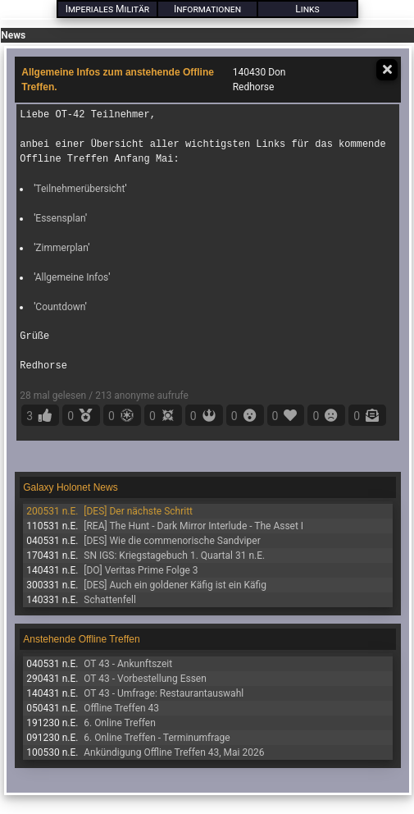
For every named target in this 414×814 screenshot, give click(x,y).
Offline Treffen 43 (121, 708)
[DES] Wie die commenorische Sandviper (172, 540)
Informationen (207, 9)
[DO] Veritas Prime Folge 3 (141, 570)
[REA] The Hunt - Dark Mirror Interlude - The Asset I (193, 526)
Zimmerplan (61, 248)
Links (307, 9)
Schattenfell (110, 600)
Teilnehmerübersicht (80, 188)
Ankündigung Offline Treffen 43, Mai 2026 (174, 752)
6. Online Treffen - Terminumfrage (157, 737)
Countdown (59, 307)
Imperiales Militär (108, 9)
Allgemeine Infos (72, 277)
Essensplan (60, 218)
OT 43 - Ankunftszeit (128, 664)
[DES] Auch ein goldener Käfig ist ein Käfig (175, 585)
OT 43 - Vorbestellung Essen (145, 678)
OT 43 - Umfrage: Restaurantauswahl (163, 693)
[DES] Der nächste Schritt (138, 511)
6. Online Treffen (120, 723)
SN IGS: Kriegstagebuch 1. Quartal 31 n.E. (174, 555)
